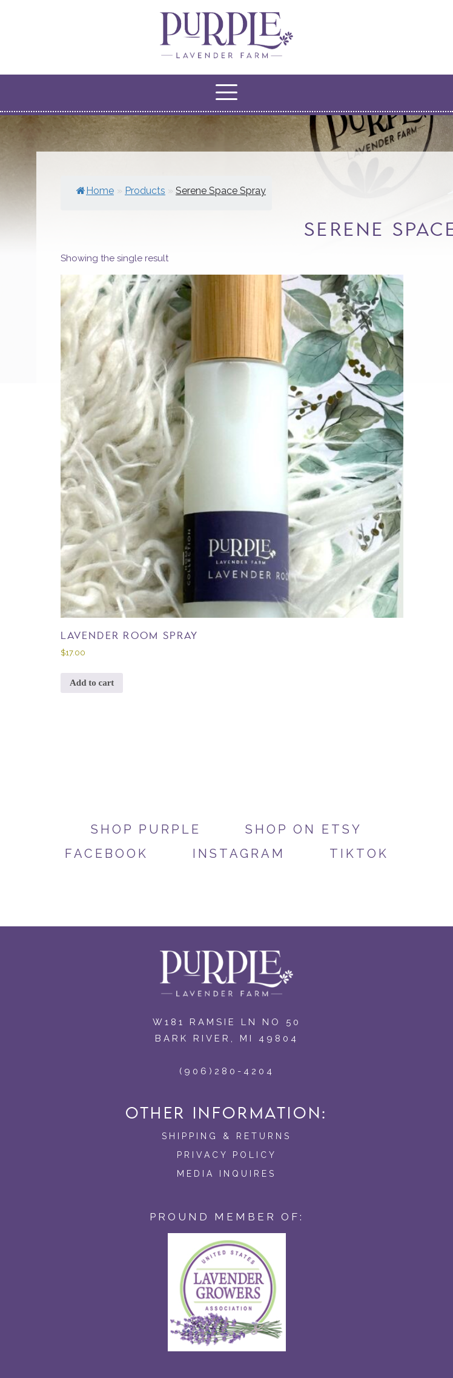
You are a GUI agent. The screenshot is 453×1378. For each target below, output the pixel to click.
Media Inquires (226, 1174)
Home (95, 190)
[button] (226, 92)
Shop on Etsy (303, 829)
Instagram (239, 853)
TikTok (359, 853)
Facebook (106, 853)
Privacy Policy (227, 1155)
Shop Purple (146, 829)
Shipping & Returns (226, 1136)
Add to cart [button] (92, 682)
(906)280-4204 (226, 1071)
